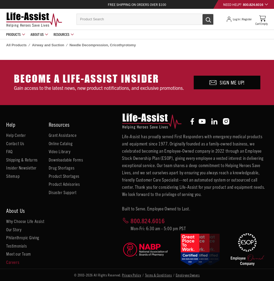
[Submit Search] (202, 19)
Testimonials (16, 245)
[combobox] (145, 19)
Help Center (16, 135)
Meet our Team (18, 253)
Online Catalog (61, 143)
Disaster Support (63, 192)
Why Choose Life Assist (25, 221)
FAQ (9, 151)
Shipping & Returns (22, 159)
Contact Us (15, 143)
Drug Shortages (61, 167)
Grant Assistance (63, 135)
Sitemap (13, 176)
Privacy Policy (131, 275)
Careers (12, 262)
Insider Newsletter (21, 167)
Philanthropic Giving (22, 237)
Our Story (13, 229)
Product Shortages (64, 176)
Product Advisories (64, 184)
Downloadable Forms (66, 159)
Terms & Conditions (158, 275)
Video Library (60, 151)
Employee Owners (188, 275)
